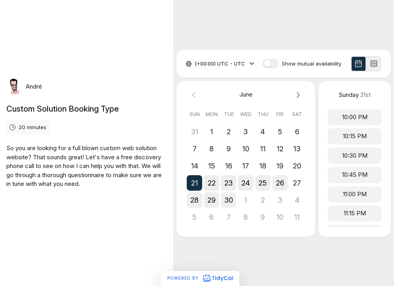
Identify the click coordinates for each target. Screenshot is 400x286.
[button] (194, 182)
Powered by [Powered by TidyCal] (200, 278)
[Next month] (297, 94)
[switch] (271, 63)
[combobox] (195, 64)
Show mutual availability (311, 63)
